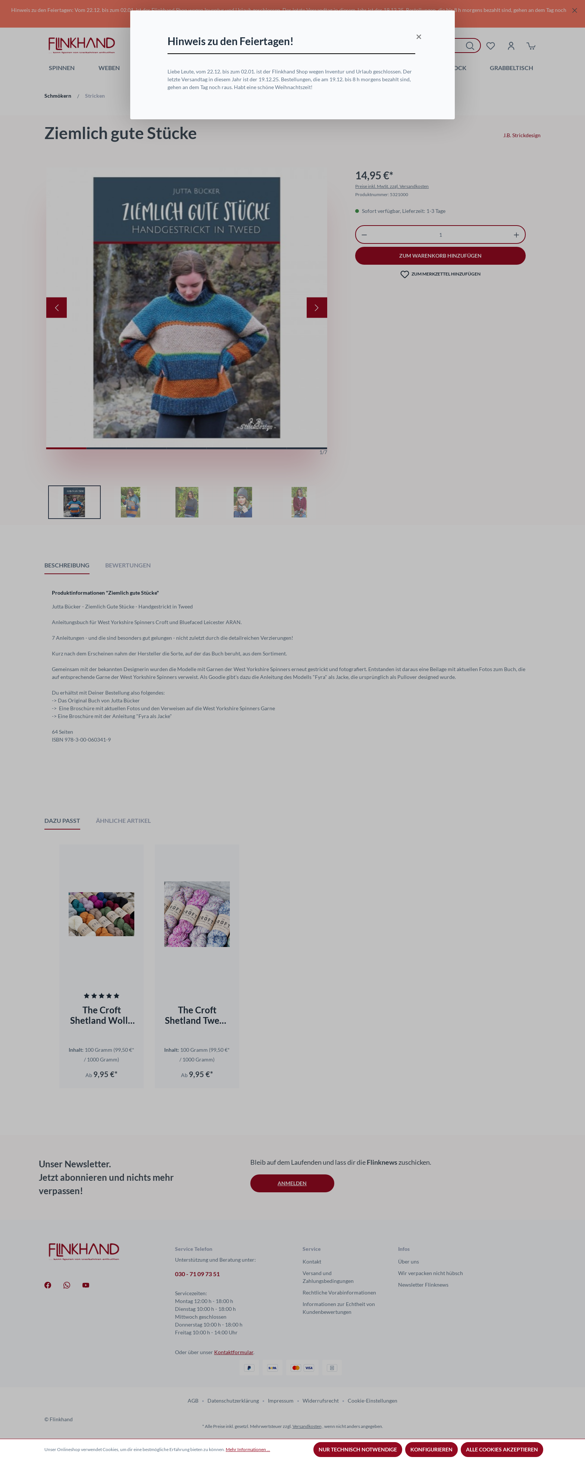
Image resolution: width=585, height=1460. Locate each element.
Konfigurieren (431, 1449)
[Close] (417, 34)
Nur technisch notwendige (358, 1449)
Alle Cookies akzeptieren (502, 1449)
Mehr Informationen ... (248, 1449)
